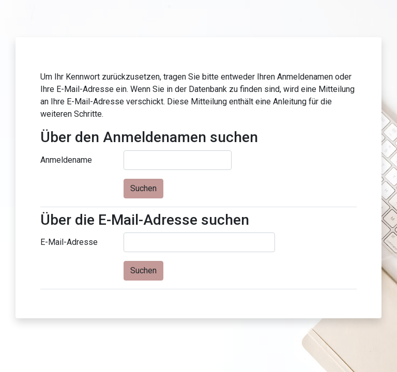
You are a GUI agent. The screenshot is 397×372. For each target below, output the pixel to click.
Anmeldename (66, 160)
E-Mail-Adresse (69, 242)
